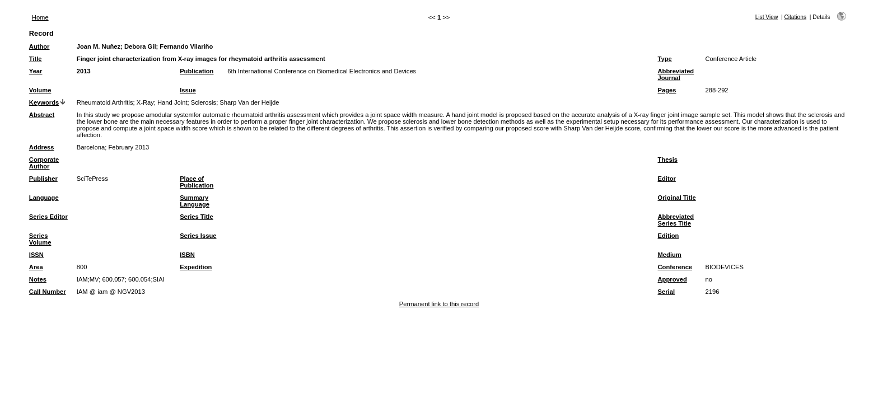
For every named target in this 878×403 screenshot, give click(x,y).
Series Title (196, 216)
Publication (196, 71)
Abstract (41, 114)
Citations (795, 17)
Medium (669, 254)
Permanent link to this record (439, 304)
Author (39, 46)
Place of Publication (196, 182)
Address (41, 147)
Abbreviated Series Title (676, 220)
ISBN (187, 254)
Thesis (668, 159)
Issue (188, 90)
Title (35, 58)
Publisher (43, 178)
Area (36, 267)
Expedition (196, 267)
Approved (672, 279)
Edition (668, 235)
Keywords (44, 102)
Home (40, 17)
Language (44, 197)
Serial (666, 291)
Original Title (677, 197)
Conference (675, 267)
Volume (40, 90)
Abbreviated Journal (676, 74)
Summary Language (194, 201)
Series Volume (40, 239)
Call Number (47, 291)
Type (665, 58)
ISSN (36, 254)
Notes (37, 279)
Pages (667, 90)
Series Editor (48, 216)
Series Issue (198, 235)
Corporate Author (44, 163)
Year (36, 71)
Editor (667, 178)
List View (766, 17)
